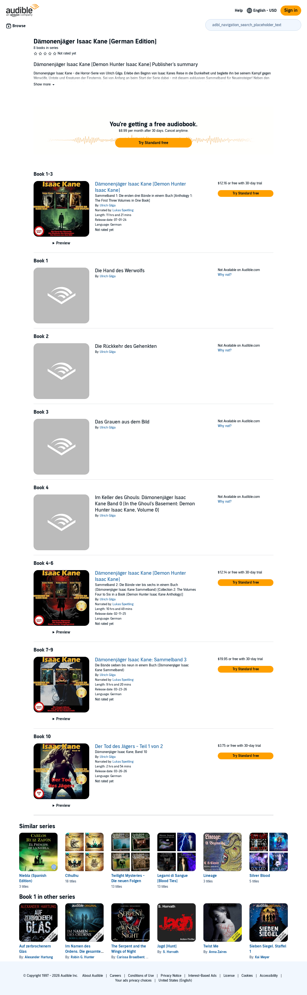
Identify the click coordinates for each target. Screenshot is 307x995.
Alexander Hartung (39, 957)
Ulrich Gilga (108, 205)
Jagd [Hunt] (167, 946)
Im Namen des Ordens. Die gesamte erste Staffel (83, 951)
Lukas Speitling (123, 210)
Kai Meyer (262, 957)
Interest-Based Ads (202, 976)
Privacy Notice (171, 976)
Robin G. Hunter (82, 957)
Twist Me (210, 946)
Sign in (290, 10)
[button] (44, 84)
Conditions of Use (141, 976)
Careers (115, 976)
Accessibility (269, 976)
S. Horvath (170, 952)
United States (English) (175, 980)
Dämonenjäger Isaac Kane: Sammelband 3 (141, 660)
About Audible (92, 976)
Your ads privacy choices (133, 980)
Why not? (225, 275)
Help (239, 10)
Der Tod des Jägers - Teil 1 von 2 (129, 746)
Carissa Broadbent (130, 957)
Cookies (247, 976)
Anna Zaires (218, 952)
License (229, 976)
